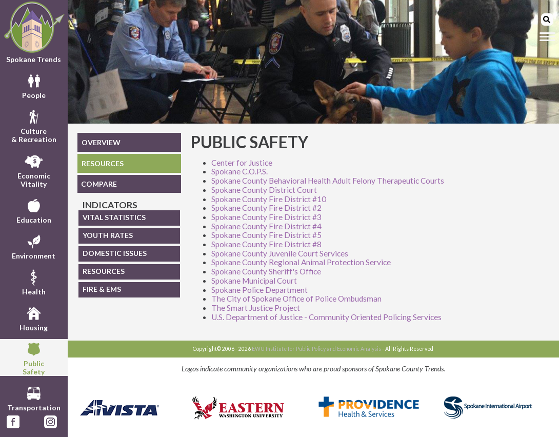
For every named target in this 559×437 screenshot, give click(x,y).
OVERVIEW (101, 142)
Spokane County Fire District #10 (268, 199)
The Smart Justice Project (255, 307)
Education (33, 209)
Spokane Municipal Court (254, 280)
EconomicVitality (33, 169)
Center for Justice (241, 162)
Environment (33, 245)
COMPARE (99, 184)
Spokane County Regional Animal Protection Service (301, 262)
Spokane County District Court (264, 189)
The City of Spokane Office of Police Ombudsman (296, 298)
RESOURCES (103, 163)
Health (34, 281)
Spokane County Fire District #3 (266, 217)
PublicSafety (34, 357)
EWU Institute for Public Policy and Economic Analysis (316, 349)
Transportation (34, 397)
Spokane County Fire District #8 (266, 244)
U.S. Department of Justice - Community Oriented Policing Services (326, 317)
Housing (33, 317)
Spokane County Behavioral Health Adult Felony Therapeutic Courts (327, 180)
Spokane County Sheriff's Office (266, 271)
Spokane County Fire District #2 (266, 207)
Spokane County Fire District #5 (266, 235)
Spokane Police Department (259, 289)
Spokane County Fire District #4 (266, 226)
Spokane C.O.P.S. (239, 171)
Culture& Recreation (33, 125)
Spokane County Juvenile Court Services (279, 253)
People (34, 85)
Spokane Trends (34, 32)
